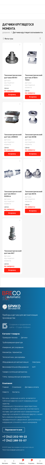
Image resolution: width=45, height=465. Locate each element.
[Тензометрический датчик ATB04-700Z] (33, 58)
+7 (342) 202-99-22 (14, 436)
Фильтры (9, 38)
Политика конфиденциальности (13, 450)
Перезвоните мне (13, 429)
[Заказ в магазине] (40, 38)
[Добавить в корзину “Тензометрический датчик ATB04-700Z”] (33, 97)
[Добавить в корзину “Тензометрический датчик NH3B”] (33, 154)
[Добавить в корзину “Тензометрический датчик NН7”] (12, 270)
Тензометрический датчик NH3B (33, 135)
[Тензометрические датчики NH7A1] (12, 58)
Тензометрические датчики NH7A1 (12, 76)
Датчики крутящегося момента (9, 82)
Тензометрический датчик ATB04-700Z (33, 77)
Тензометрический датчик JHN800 (12, 135)
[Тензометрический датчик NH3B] (33, 117)
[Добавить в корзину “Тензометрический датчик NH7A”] (33, 211)
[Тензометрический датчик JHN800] (12, 117)
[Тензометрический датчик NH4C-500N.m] (12, 174)
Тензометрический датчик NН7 (12, 252)
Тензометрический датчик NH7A (33, 192)
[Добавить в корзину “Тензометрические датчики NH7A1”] (12, 94)
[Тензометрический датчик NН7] (12, 233)
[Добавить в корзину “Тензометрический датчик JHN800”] (12, 154)
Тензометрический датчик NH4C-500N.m (12, 193)
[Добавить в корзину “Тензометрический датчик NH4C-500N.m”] (12, 213)
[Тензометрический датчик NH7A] (33, 174)
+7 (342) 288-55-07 (14, 440)
